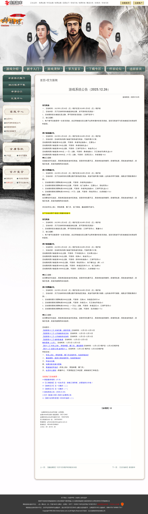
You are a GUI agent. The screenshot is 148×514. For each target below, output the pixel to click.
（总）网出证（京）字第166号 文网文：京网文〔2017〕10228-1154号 (60, 504)
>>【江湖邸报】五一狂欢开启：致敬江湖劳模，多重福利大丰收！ (67, 383)
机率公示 (9, 182)
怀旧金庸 (50, 3)
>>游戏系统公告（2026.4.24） (54, 392)
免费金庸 (42, 3)
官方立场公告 (24, 182)
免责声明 (71, 497)
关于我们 (64, 497)
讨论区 (8, 155)
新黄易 (97, 3)
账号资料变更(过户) (13, 123)
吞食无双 (105, 3)
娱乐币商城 (23, 155)
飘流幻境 (90, 3)
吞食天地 (74, 3)
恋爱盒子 (66, 3)
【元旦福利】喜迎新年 (127, 467)
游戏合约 (9, 178)
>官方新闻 (51, 80)
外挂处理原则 (24, 178)
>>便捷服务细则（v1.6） (52, 380)
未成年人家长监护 (81, 497)
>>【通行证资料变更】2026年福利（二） (58, 398)
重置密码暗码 (11, 127)
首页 (42, 80)
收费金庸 (58, 3)
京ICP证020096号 (48, 507)
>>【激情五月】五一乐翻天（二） (55, 386)
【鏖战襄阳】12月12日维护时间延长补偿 (62, 467)
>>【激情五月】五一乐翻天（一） (55, 389)
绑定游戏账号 (11, 131)
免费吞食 (82, 3)
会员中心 (9, 119)
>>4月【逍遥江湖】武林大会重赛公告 (57, 395)
